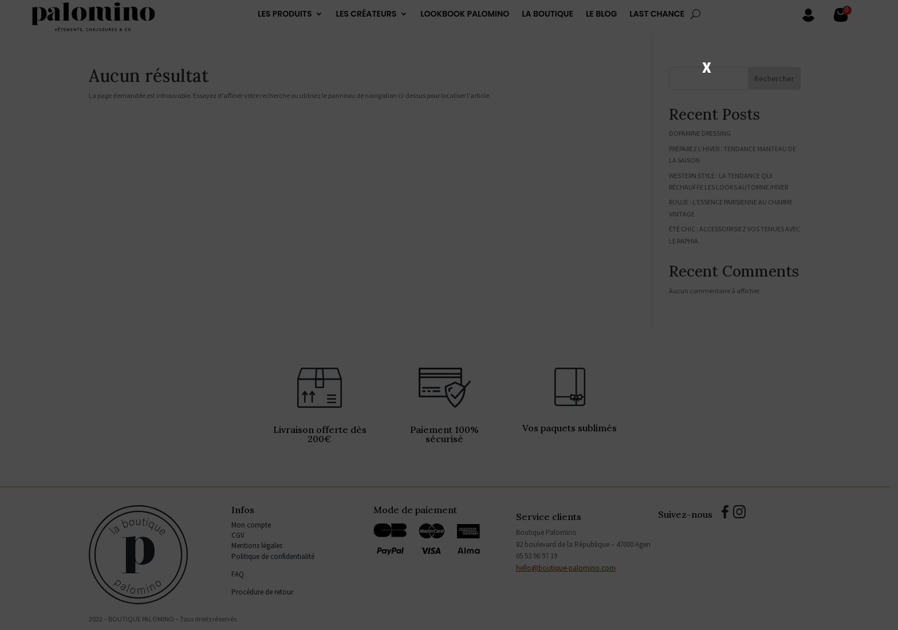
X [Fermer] (706, 66)
